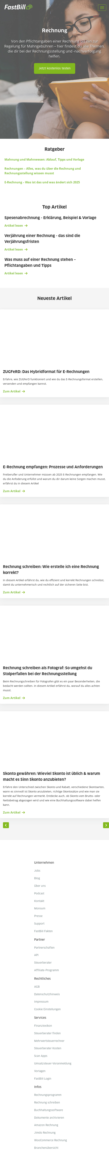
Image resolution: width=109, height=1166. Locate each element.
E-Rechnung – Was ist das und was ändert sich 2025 (42, 182)
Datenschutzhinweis (47, 994)
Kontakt (39, 901)
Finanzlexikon (43, 1026)
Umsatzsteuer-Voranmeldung (52, 1063)
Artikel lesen (13, 226)
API (36, 955)
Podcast (39, 893)
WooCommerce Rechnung (50, 1140)
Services (40, 1017)
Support (39, 924)
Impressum (41, 1002)
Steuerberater (43, 963)
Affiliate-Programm (46, 970)
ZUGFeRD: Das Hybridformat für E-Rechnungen (46, 372)
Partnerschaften (44, 948)
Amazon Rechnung (46, 1125)
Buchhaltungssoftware (48, 1110)
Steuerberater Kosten (47, 1048)
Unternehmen (44, 862)
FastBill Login (42, 1079)
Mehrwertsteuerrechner (49, 1041)
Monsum (39, 908)
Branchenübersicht (46, 1148)
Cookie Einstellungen (47, 1009)
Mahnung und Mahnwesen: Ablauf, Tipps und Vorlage (44, 159)
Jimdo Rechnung (45, 1133)
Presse (38, 916)
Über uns (40, 886)
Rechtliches (42, 978)
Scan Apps (40, 1056)
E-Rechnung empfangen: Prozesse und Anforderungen (53, 467)
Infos (37, 1087)
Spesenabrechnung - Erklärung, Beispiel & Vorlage (50, 218)
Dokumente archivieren (49, 1118)
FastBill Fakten (43, 931)
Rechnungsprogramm (47, 1095)
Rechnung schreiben (47, 1102)
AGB (37, 987)
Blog (37, 878)
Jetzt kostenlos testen (55, 68)
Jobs (37, 871)
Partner (39, 939)
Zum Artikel (11, 391)
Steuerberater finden (47, 1033)
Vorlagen (39, 1071)
